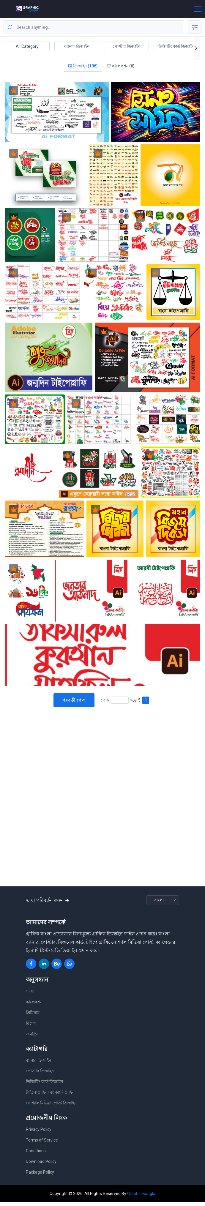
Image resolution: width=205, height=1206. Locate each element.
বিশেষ (31, 1027)
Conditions (36, 1154)
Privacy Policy (38, 1133)
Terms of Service (42, 1144)
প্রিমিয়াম (33, 1016)
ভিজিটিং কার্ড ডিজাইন (176, 46)
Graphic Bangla (141, 1197)
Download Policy (41, 1165)
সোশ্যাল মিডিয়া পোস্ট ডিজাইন (51, 1107)
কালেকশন (34, 1005)
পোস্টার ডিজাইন (127, 46)
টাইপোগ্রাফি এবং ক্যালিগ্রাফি (49, 1096)
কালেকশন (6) (121, 68)
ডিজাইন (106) (83, 68)
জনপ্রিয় (32, 1037)
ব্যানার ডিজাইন (76, 46)
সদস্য (30, 995)
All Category (27, 46)
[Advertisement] (103, 759)
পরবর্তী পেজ (74, 704)
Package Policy (40, 1176)
